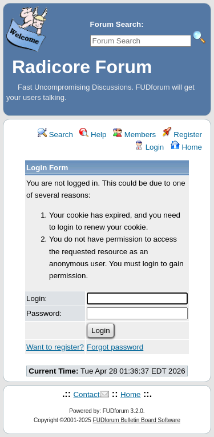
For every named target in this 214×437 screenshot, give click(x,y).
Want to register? (55, 347)
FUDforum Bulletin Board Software (136, 420)
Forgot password (115, 347)
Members (134, 134)
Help (92, 134)
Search (55, 134)
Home (186, 147)
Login (149, 147)
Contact (86, 394)
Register (182, 134)
